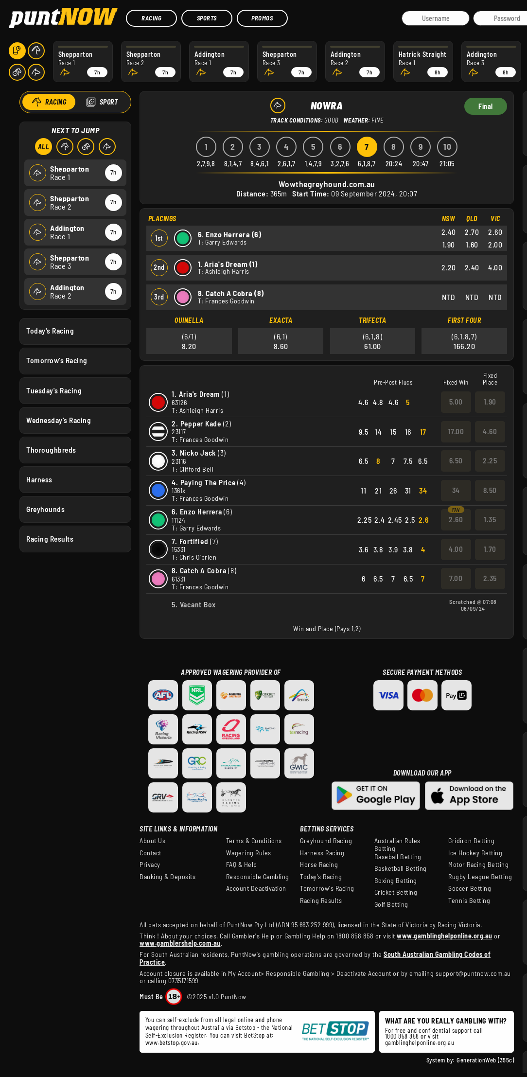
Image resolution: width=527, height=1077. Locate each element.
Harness (39, 479)
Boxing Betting (395, 880)
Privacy (150, 864)
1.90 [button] (490, 401)
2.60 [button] (456, 519)
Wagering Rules (248, 853)
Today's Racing (50, 330)
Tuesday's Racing (54, 390)
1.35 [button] (490, 519)
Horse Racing (319, 864)
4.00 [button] (456, 549)
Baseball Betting (398, 857)
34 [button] (456, 490)
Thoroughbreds (51, 449)
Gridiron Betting (471, 841)
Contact (150, 853)
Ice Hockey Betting (475, 853)
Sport (108, 102)
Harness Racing (322, 853)
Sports (207, 18)
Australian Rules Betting (397, 844)
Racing (151, 18)
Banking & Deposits (167, 877)
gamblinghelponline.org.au (420, 1042)
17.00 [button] (456, 431)
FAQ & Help (241, 864)
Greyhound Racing (326, 841)
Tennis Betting (469, 900)
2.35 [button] (490, 578)
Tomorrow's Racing (57, 360)
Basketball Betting (400, 868)
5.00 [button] (456, 401)
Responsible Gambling (257, 877)
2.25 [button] (490, 460)
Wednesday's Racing (58, 419)
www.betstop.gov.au (171, 1042)
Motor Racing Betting (478, 864)
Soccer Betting (469, 888)
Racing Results (49, 538)
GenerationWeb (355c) (485, 1060)
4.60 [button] (490, 431)
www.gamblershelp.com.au (180, 943)
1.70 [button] (490, 549)
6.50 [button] (456, 460)
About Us (152, 841)
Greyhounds (45, 509)
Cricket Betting (396, 892)
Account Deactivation (256, 888)
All (43, 146)
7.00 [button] (455, 578)
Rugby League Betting (480, 877)
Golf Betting (391, 904)
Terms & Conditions (254, 841)
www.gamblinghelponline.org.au (444, 936)
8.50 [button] (490, 490)
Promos (262, 18)
